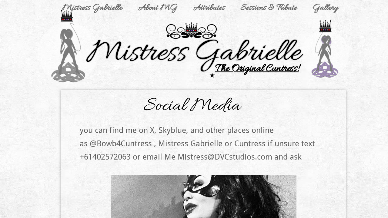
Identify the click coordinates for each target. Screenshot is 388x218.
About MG (157, 8)
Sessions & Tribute (268, 8)
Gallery (325, 8)
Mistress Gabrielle (92, 8)
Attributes (209, 8)
